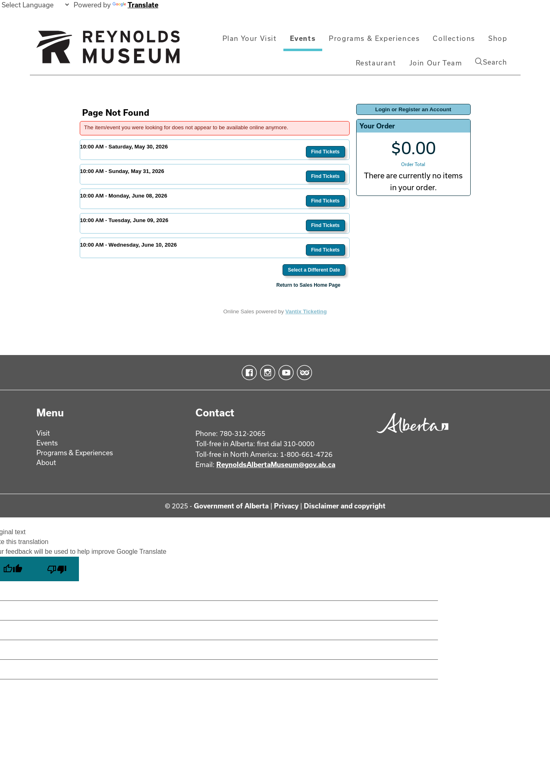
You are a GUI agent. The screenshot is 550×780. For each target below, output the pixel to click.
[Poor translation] (57, 569)
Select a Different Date (314, 270)
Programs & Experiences (374, 38)
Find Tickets (325, 152)
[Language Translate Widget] (35, 4)
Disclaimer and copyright (345, 506)
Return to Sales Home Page (308, 285)
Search (491, 62)
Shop (497, 38)
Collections (454, 38)
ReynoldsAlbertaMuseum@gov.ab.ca (275, 464)
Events (303, 38)
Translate (135, 5)
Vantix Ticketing (306, 311)
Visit (43, 433)
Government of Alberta (231, 506)
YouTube (284, 372)
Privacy (286, 506)
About (46, 462)
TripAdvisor (303, 372)
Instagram (266, 372)
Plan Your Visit (249, 38)
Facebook (247, 372)
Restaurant (376, 63)
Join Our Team (435, 63)
